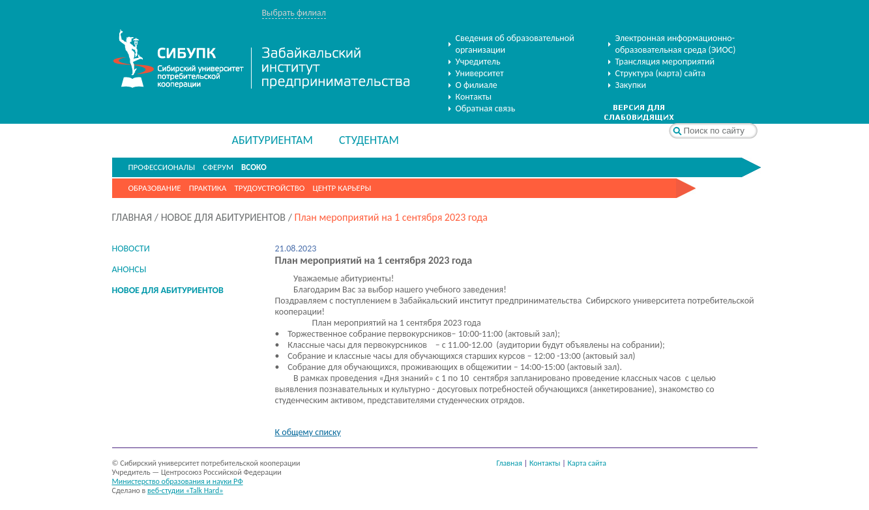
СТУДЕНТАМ (369, 140)
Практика (208, 188)
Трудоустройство (269, 188)
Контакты (474, 96)
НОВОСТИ (131, 248)
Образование (154, 188)
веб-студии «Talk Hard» (185, 490)
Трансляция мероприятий (665, 61)
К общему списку (308, 432)
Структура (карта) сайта (660, 73)
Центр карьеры (341, 188)
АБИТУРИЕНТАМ (272, 140)
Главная (509, 463)
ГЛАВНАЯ (132, 217)
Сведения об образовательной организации (515, 44)
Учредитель (478, 61)
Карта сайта (587, 463)
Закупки (631, 85)
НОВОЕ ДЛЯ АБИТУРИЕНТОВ (223, 217)
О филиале (476, 85)
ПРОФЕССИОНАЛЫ (162, 167)
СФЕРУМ (218, 167)
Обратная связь (486, 108)
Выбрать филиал (294, 12)
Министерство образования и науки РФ (177, 481)
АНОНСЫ (129, 269)
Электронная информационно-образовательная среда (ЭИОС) (675, 44)
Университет (480, 73)
